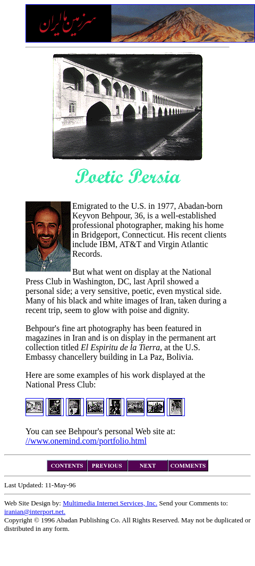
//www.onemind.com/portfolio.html (86, 440)
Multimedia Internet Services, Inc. (110, 503)
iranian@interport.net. (34, 512)
